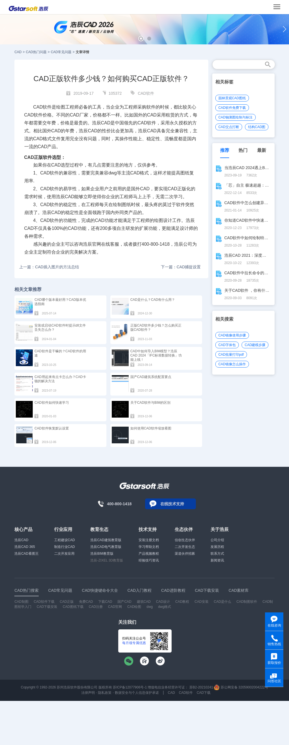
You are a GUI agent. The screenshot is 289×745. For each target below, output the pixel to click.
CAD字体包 (227, 345)
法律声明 (88, 693)
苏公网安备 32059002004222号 (241, 687)
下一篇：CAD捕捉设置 (181, 267)
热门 (243, 150)
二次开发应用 (64, 554)
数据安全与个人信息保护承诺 (137, 693)
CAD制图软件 (247, 602)
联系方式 (217, 554)
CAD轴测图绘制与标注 (235, 117)
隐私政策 (104, 693)
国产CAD (124, 602)
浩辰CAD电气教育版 (105, 547)
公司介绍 (217, 540)
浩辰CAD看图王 (26, 554)
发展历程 (217, 547)
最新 (261, 150)
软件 (47, 107)
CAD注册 (96, 607)
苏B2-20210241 (201, 687)
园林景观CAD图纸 (232, 98)
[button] (141, 38)
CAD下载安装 (47, 607)
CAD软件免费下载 (232, 108)
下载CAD (105, 602)
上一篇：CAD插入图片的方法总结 (49, 267)
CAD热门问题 (36, 52)
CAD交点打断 (228, 127)
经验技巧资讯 (149, 560)
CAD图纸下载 (73, 607)
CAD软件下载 (44, 602)
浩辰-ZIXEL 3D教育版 (106, 560)
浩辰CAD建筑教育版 (105, 540)
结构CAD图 (256, 127)
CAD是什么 (222, 602)
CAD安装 (201, 602)
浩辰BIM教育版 (101, 554)
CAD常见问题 (61, 52)
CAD (17, 52)
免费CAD (86, 602)
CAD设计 (163, 602)
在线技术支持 (172, 504)
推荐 (224, 150)
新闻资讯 (217, 560)
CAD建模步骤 (255, 345)
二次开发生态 (185, 547)
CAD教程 (182, 602)
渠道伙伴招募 (185, 554)
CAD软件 (146, 93)
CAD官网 (115, 607)
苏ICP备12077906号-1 (130, 687)
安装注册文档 (149, 540)
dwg (149, 607)
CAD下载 (204, 693)
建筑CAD (144, 602)
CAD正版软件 (38, 157)
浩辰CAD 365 (24, 547)
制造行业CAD (64, 547)
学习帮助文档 (149, 547)
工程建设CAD (64, 540)
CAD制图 (21, 602)
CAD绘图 (134, 607)
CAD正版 (177, 188)
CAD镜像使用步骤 (232, 335)
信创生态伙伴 (185, 540)
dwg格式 (164, 607)
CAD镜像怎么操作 (232, 364)
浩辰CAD (21, 540)
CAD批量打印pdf (231, 355)
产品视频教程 (149, 554)
